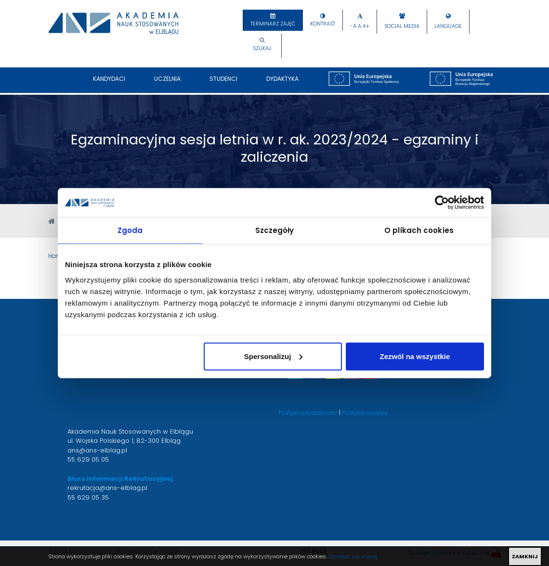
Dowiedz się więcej (353, 556)
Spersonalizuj (273, 356)
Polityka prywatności (308, 413)
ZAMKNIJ (525, 556)
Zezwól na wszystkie (415, 356)
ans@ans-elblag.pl (97, 450)
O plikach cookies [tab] (419, 230)
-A (353, 26)
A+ (366, 26)
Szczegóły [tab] (274, 230)
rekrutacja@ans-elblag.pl (107, 487)
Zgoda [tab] (130, 230)
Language (448, 26)
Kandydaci (109, 84)
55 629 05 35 (88, 497)
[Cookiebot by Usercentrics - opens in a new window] (442, 202)
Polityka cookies (365, 413)
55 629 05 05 (88, 459)
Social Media (401, 26)
